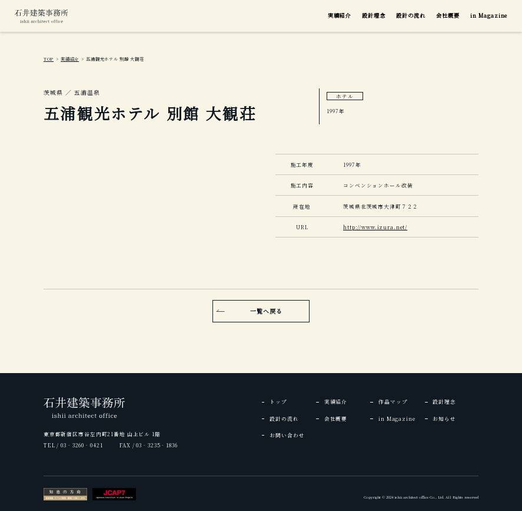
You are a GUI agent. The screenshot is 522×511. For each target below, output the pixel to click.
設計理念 (373, 15)
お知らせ (444, 418)
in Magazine (488, 15)
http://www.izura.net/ (375, 226)
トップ (278, 401)
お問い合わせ (287, 435)
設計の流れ (410, 15)
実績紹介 (339, 15)
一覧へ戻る (266, 311)
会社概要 (448, 15)
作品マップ (392, 401)
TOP (49, 58)
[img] (41, 16)
